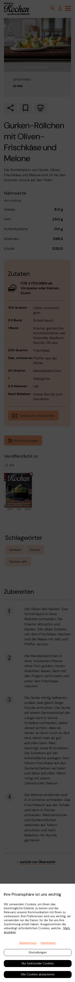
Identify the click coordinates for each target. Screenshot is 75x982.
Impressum (48, 943)
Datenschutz (28, 943)
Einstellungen (38, 952)
